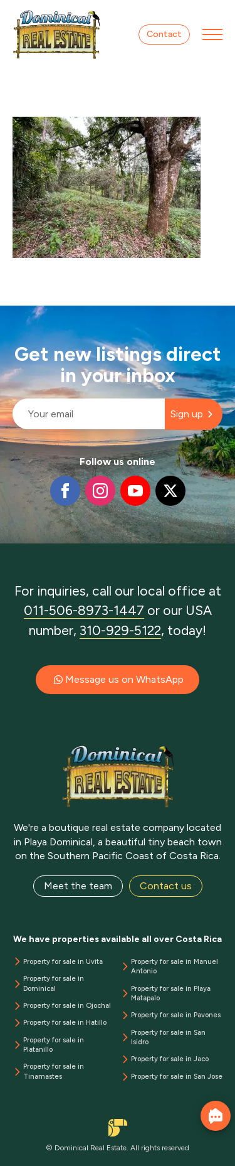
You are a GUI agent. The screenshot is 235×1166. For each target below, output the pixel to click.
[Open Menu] (212, 34)
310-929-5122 (120, 630)
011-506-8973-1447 (84, 610)
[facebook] (65, 491)
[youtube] (135, 491)
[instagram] (100, 491)
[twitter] (170, 491)
